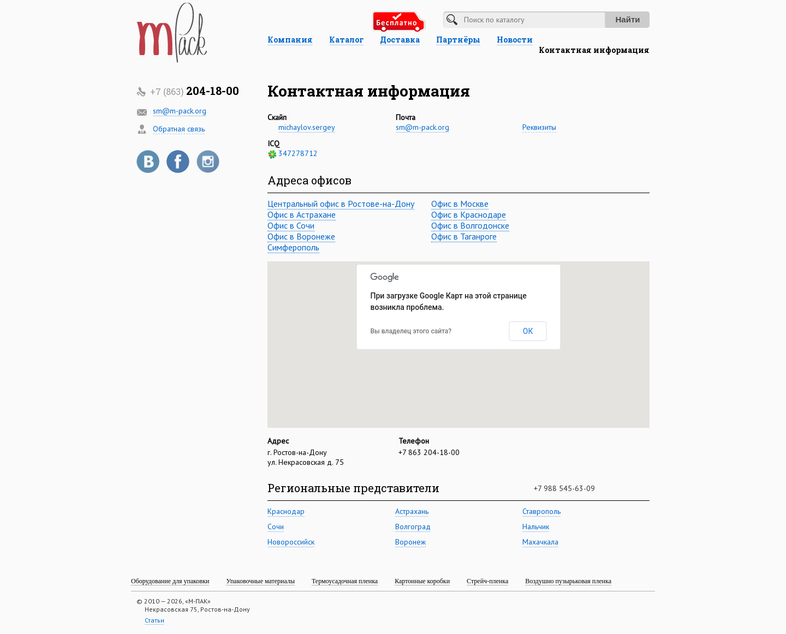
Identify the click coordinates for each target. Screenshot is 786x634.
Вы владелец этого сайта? (411, 331)
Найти (628, 19)
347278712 (298, 153)
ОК (528, 331)
